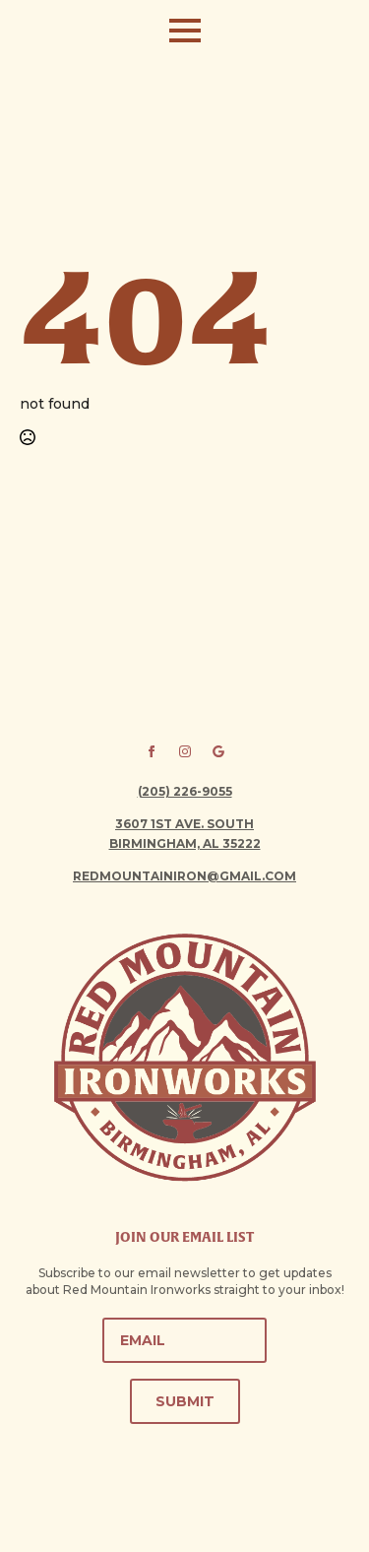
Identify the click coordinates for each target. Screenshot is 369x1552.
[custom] (218, 751)
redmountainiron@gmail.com (184, 876)
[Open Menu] (185, 30)
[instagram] (185, 751)
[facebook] (151, 751)
